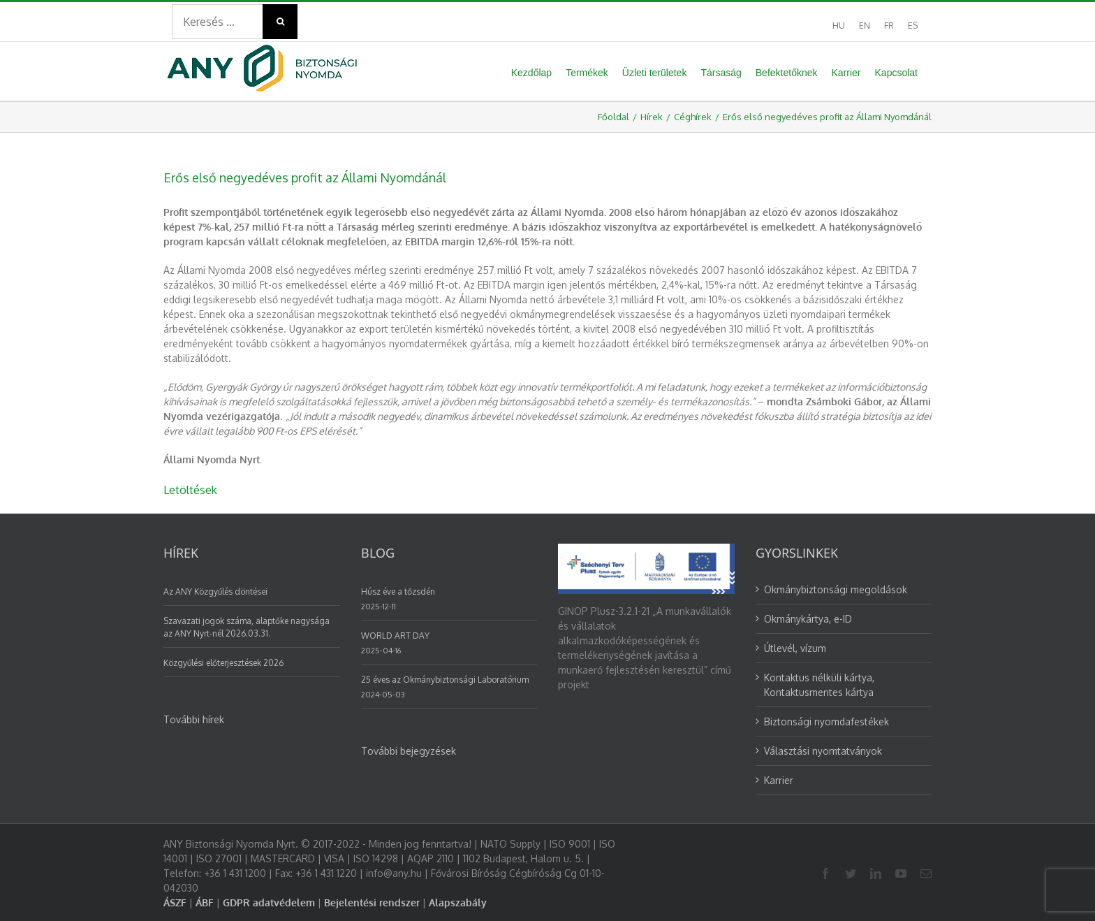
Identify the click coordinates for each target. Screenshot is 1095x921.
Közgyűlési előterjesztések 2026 (223, 663)
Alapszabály (458, 902)
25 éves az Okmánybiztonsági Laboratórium (445, 679)
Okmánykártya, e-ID (808, 619)
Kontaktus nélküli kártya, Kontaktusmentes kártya (819, 685)
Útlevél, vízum (795, 648)
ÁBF (205, 902)
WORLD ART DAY (395, 635)
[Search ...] (217, 21)
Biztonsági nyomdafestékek (826, 721)
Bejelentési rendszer (372, 902)
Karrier (778, 780)
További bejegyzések (408, 751)
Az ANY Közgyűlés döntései (215, 591)
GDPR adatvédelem (269, 902)
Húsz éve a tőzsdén (398, 591)
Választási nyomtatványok (823, 751)
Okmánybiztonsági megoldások (835, 589)
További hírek (193, 719)
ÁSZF (174, 902)
